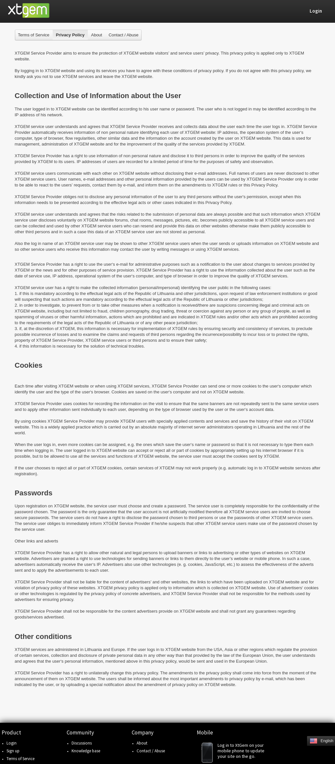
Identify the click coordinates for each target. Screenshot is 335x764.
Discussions (82, 743)
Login (12, 743)
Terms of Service (33, 34)
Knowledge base (86, 751)
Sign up (13, 751)
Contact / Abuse (124, 34)
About (96, 34)
